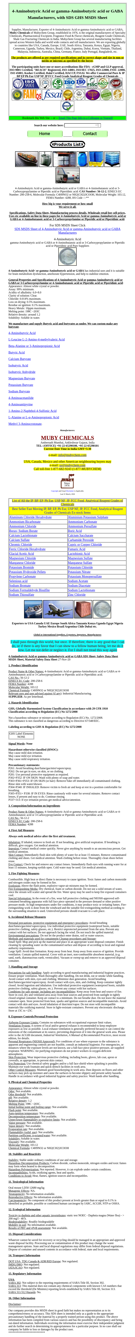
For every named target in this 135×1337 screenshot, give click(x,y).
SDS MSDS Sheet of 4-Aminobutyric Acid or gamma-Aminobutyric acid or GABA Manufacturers (68, 230)
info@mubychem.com (72, 455)
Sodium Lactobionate (81, 590)
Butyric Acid (16, 352)
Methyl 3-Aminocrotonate (24, 424)
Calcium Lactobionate (23, 535)
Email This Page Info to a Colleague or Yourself (86, 117)
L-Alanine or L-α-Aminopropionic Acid (33, 417)
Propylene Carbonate (22, 576)
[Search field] (82, 125)
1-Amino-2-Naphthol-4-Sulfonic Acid (32, 411)
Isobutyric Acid (18, 365)
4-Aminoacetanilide (21, 398)
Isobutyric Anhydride (21, 372)
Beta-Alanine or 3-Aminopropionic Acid (34, 346)
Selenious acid (18, 581)
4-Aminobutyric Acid (22, 333)
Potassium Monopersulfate (85, 576)
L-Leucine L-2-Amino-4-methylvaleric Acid (36, 339)
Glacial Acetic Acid (21, 553)
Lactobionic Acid (79, 553)
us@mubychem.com (72, 465)
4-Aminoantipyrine (20, 404)
